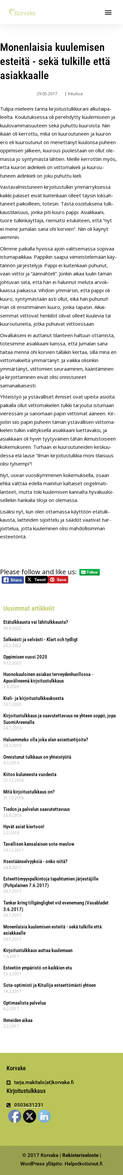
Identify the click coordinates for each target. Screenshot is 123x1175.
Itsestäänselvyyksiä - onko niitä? (35, 861)
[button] (108, 12)
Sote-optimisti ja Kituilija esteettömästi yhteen (49, 985)
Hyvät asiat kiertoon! (23, 827)
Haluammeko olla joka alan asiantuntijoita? (45, 740)
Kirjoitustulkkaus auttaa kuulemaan (37, 950)
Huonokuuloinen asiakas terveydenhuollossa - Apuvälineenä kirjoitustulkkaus (48, 677)
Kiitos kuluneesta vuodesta (29, 774)
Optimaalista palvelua (24, 1003)
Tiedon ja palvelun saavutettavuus (36, 809)
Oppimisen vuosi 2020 (25, 657)
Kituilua (75, 94)
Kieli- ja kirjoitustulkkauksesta (33, 698)
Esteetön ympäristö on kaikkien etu (37, 968)
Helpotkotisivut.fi (84, 1164)
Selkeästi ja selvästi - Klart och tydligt (40, 639)
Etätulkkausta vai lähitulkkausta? (35, 622)
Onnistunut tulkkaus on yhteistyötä (37, 757)
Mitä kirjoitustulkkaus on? (29, 792)
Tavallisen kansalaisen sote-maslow (38, 844)
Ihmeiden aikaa (17, 1020)
